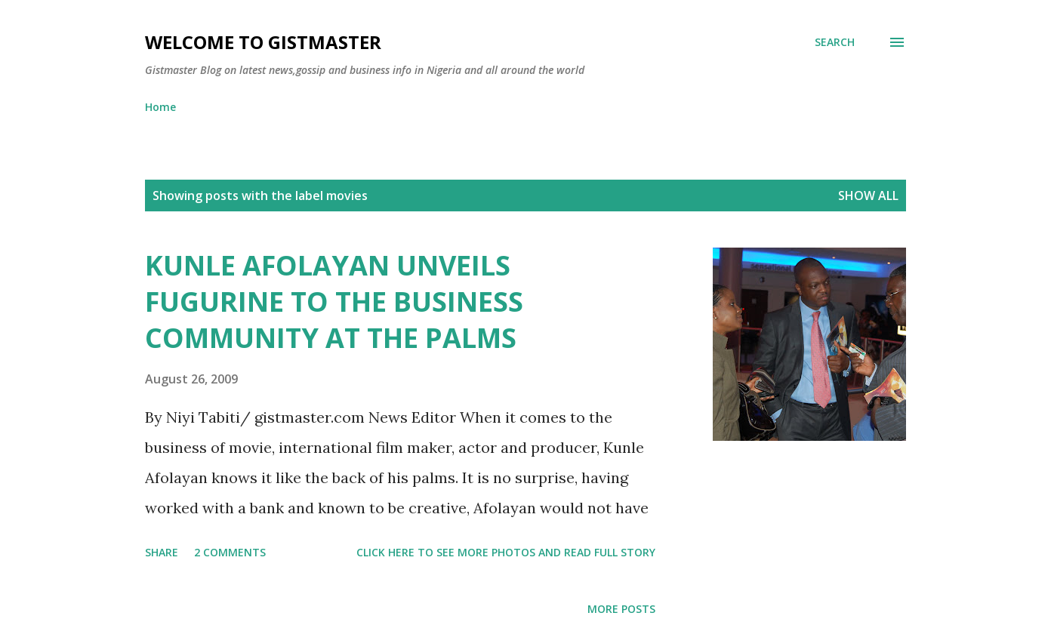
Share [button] (161, 552)
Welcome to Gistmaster (263, 41)
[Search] (835, 42)
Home (160, 107)
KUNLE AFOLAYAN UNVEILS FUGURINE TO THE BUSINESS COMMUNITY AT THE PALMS (334, 301)
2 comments (230, 552)
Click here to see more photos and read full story (505, 552)
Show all (868, 195)
